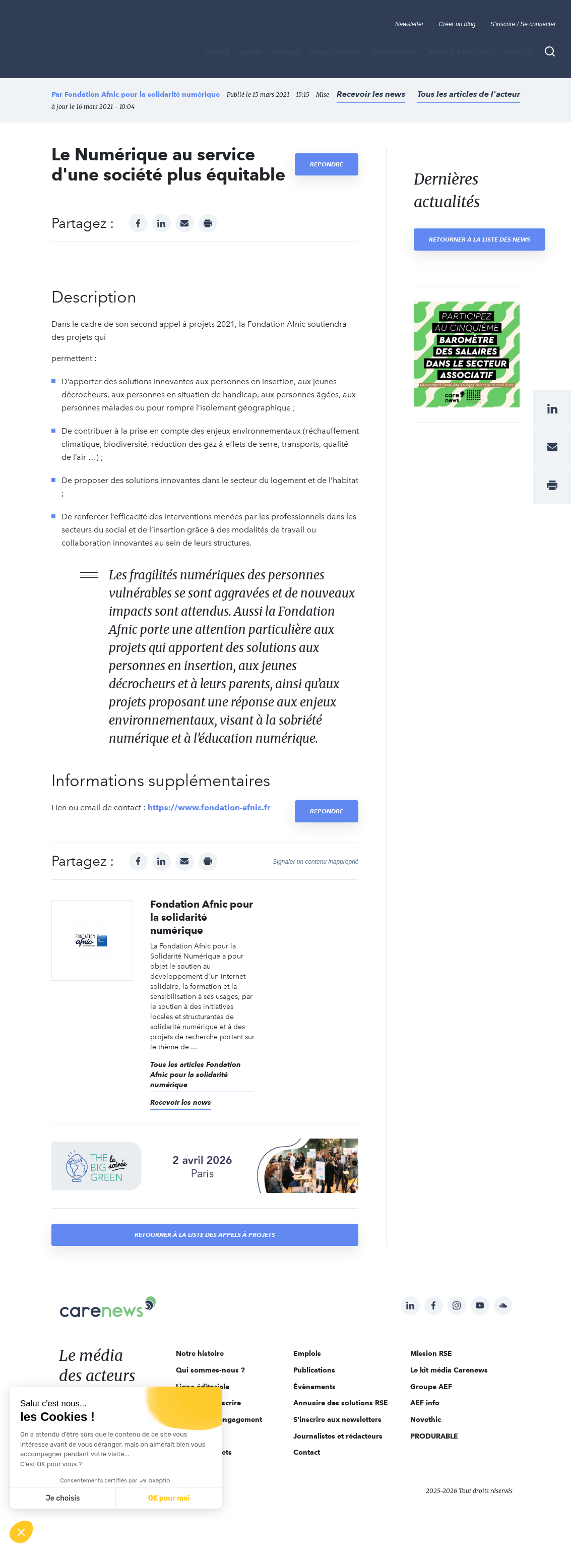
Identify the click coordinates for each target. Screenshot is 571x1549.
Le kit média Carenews (449, 1370)
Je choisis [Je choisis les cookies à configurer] (63, 1498)
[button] (21, 1532)
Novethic (425, 1419)
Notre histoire (200, 1353)
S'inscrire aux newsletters (337, 1419)
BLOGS (250, 52)
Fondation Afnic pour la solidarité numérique (142, 94)
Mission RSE (431, 1353)
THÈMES (286, 52)
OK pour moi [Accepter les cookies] (169, 1498)
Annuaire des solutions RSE (340, 1403)
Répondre (326, 164)
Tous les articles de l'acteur (468, 94)
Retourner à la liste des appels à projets (205, 1234)
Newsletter (409, 24)
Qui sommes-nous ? (210, 1370)
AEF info (424, 1403)
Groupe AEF (431, 1387)
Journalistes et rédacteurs (338, 1436)
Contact (306, 1452)
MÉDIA (217, 52)
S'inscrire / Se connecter (523, 24)
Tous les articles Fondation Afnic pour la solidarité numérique (195, 1074)
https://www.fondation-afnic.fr (209, 807)
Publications (335, 52)
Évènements (394, 52)
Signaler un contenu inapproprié (315, 861)
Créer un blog (457, 24)
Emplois (518, 52)
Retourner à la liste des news (479, 239)
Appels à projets (460, 52)
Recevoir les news (371, 94)
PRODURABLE (434, 1436)
